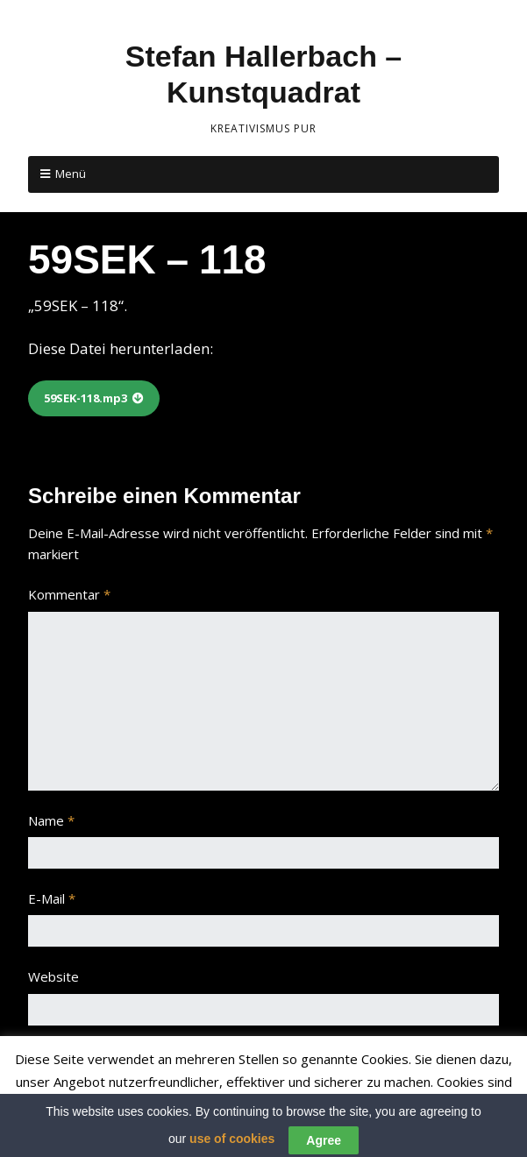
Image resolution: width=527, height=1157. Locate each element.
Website (53, 976)
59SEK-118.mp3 (85, 398)
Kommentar (69, 594)
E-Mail (51, 898)
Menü (70, 173)
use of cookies (231, 1146)
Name (51, 820)
